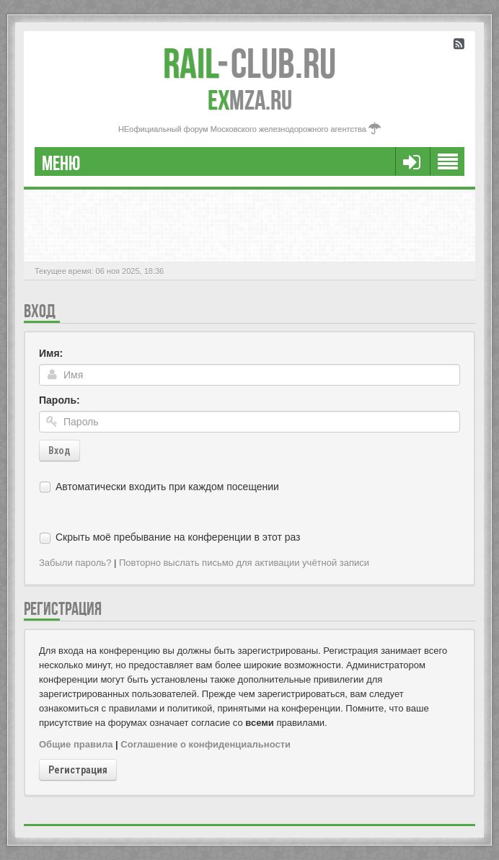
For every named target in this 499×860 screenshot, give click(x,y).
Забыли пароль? (75, 562)
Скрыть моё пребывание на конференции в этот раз (178, 537)
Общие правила (75, 744)
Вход (59, 450)
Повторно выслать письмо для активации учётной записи (244, 562)
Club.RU (249, 63)
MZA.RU (250, 100)
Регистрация (77, 770)
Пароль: (59, 400)
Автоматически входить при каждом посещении (167, 486)
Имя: (51, 353)
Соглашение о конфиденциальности (205, 744)
